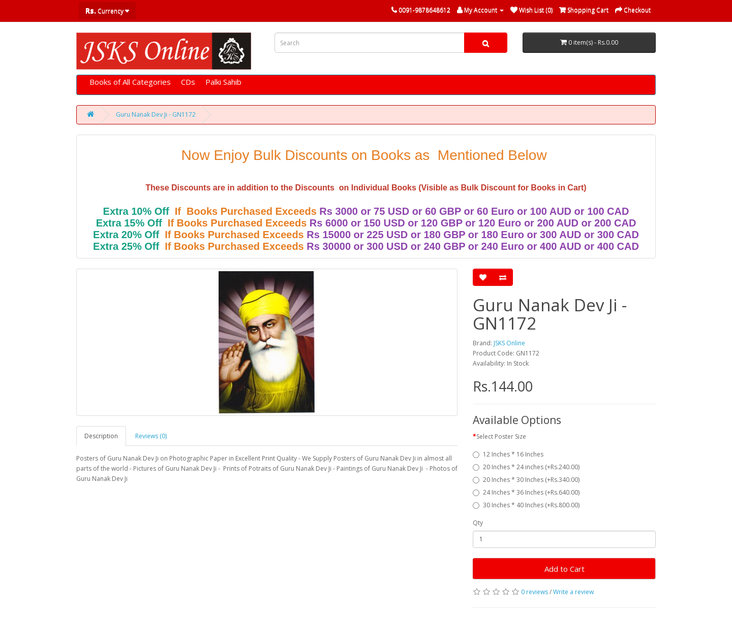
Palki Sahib (223, 82)
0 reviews (534, 592)
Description (101, 436)
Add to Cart (564, 569)
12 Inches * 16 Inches (508, 454)
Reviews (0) (151, 436)
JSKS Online (509, 343)
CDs (188, 82)
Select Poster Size (501, 436)
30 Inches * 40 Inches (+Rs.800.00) (526, 505)
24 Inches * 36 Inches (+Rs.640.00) (526, 492)
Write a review (573, 592)
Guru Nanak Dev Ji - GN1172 (156, 114)
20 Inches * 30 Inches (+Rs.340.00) (526, 479)
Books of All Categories (130, 82)
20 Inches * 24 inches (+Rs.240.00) (526, 467)
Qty (478, 522)
